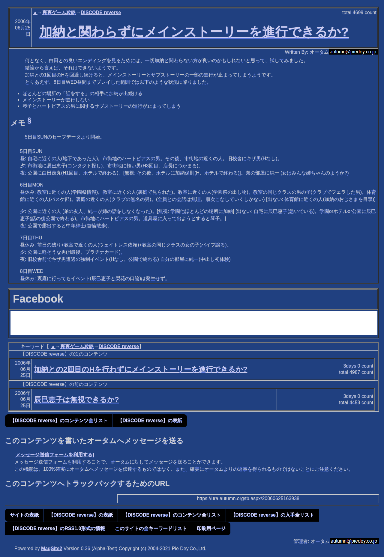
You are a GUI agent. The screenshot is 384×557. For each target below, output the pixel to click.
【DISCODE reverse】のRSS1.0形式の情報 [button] (57, 528)
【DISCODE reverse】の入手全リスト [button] (272, 514)
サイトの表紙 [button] (24, 514)
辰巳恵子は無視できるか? (76, 399)
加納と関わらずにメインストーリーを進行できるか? (194, 32)
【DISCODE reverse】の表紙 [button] (150, 420)
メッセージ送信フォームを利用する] (55, 454)
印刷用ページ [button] (211, 528)
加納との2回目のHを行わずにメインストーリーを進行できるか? (140, 369)
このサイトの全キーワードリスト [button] (151, 528)
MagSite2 (51, 548)
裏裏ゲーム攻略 (59, 12)
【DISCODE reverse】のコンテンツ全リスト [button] (59, 420)
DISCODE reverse (101, 12)
